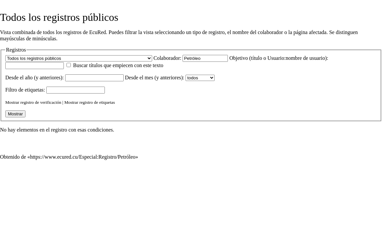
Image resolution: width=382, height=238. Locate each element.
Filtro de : (25, 90)
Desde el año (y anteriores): (34, 77)
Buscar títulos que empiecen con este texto (118, 65)
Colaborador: (167, 58)
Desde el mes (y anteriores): (154, 77)
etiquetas (34, 90)
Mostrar (12, 102)
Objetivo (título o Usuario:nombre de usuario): (278, 58)
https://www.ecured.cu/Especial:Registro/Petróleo (83, 157)
